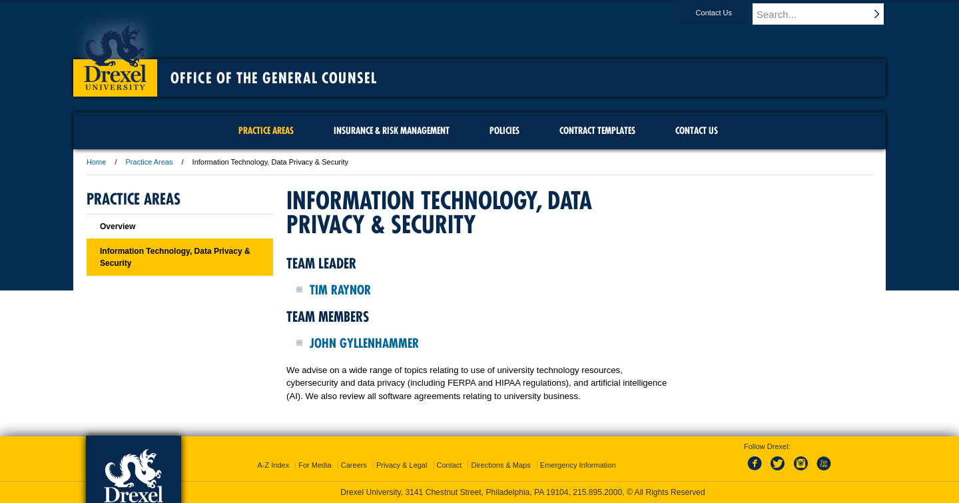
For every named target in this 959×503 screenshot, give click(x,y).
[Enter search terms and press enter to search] (825, 14)
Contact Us (727, 13)
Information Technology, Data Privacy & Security (175, 257)
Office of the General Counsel (273, 78)
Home (96, 162)
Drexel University (115, 53)
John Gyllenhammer (364, 343)
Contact (449, 465)
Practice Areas (149, 162)
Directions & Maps (500, 465)
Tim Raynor (340, 290)
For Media (315, 465)
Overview (117, 226)
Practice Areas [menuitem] (266, 131)
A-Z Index (273, 465)
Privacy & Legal (401, 465)
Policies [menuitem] (504, 131)
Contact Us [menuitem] (696, 131)
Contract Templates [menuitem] (597, 131)
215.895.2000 (597, 492)
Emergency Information (578, 465)
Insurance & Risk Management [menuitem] (392, 131)
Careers (354, 465)
